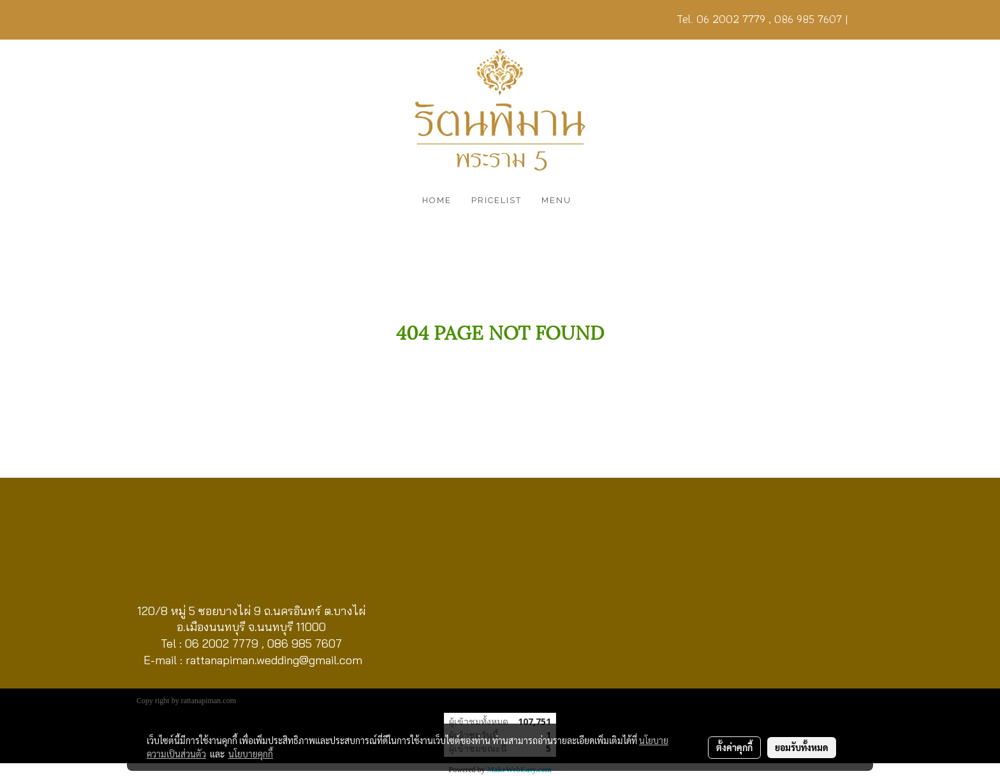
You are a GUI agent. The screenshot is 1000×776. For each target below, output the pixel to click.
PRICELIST (496, 200)
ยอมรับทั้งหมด (801, 747)
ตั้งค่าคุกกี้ (734, 747)
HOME (437, 200)
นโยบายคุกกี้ (250, 753)
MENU (556, 200)
